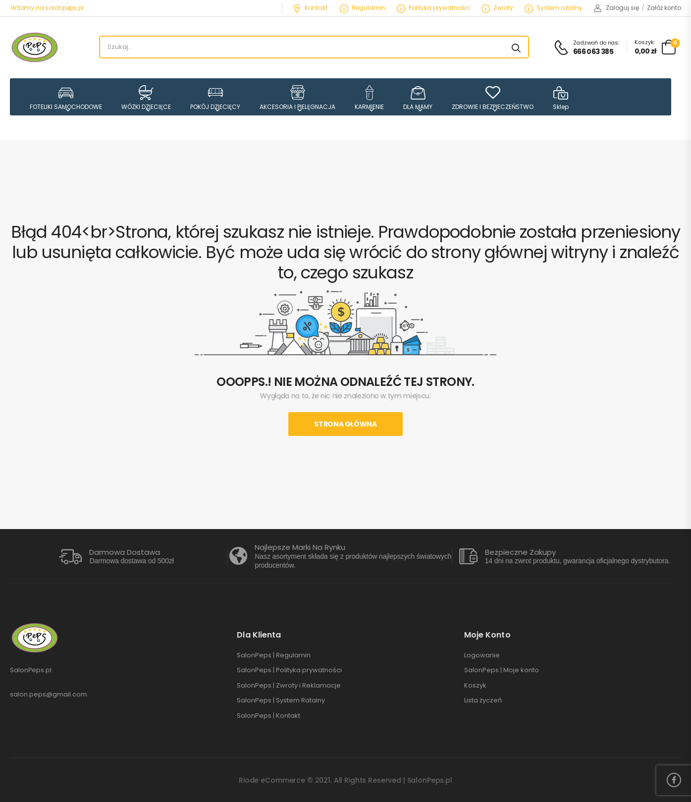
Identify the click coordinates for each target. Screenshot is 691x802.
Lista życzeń (483, 700)
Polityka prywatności (433, 7)
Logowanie (482, 655)
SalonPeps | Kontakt (268, 716)
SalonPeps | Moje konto (501, 670)
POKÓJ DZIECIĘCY (215, 97)
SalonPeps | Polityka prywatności (289, 670)
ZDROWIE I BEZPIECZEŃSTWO (492, 97)
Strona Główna (345, 424)
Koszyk (475, 686)
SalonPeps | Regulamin (274, 655)
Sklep (561, 97)
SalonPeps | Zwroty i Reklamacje (289, 686)
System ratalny (554, 7)
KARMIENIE (369, 97)
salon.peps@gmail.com (48, 694)
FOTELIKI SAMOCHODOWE (66, 97)
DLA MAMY (417, 97)
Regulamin (362, 7)
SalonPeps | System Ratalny (281, 700)
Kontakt (310, 7)
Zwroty (497, 7)
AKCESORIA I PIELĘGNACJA (297, 97)
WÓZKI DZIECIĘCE (146, 97)
